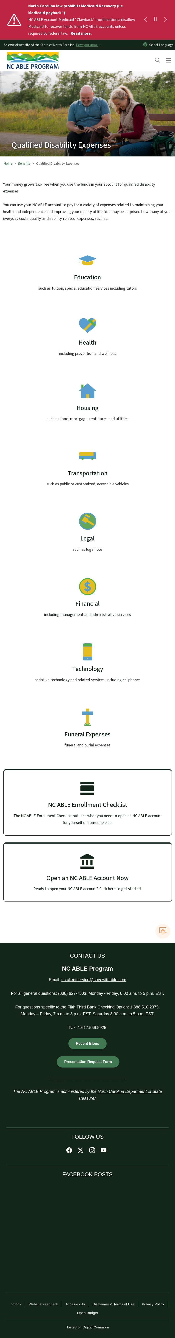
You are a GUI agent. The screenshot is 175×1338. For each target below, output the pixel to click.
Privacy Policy (153, 1304)
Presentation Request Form (88, 1062)
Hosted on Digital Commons (87, 1327)
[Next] (165, 20)
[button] (154, 60)
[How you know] (88, 45)
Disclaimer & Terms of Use (113, 1304)
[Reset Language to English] (145, 45)
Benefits (24, 163)
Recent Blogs (87, 1043)
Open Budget (87, 1313)
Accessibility (75, 1304)
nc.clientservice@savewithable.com (93, 979)
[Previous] (145, 20)
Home (8, 163)
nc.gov (16, 1304)
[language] (161, 45)
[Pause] (155, 20)
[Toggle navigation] (168, 60)
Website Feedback (43, 1304)
